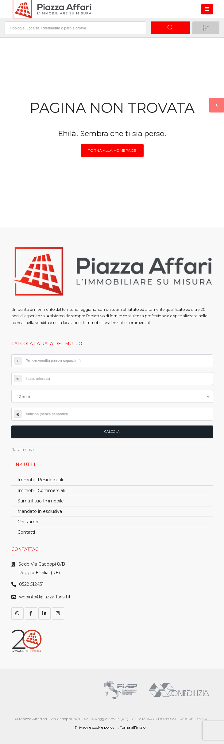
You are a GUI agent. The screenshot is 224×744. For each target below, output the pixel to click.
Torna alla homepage (112, 150)
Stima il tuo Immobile (40, 501)
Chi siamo (27, 522)
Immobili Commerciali (41, 490)
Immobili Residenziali (40, 480)
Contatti (26, 532)
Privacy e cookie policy (94, 727)
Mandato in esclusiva (39, 511)
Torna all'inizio (132, 727)
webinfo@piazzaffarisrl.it (45, 597)
